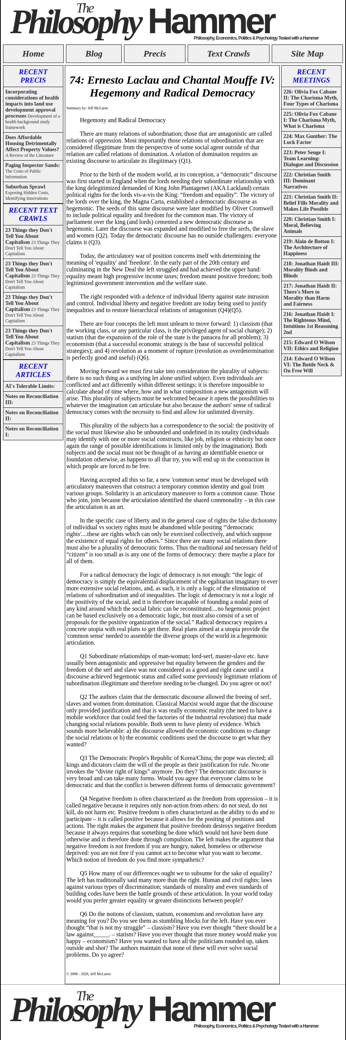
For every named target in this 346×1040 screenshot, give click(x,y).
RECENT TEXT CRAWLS (33, 214)
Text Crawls (228, 53)
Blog (94, 53)
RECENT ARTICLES (33, 370)
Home (33, 53)
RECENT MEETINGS (311, 76)
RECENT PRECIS (33, 76)
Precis (155, 53)
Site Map (307, 53)
